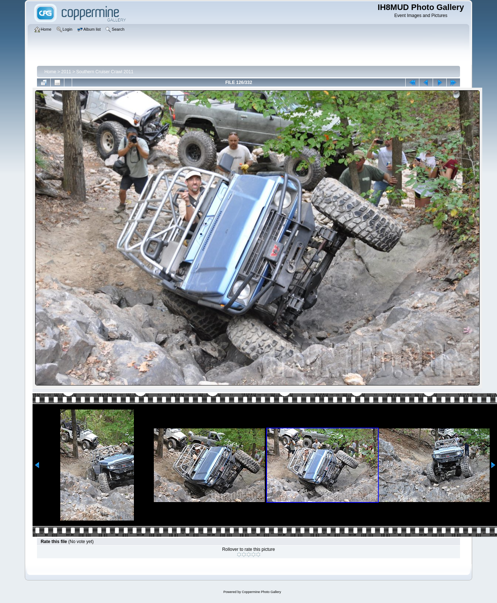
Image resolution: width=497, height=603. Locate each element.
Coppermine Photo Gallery (261, 592)
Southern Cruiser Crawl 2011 (104, 71)
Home (50, 71)
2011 (66, 71)
